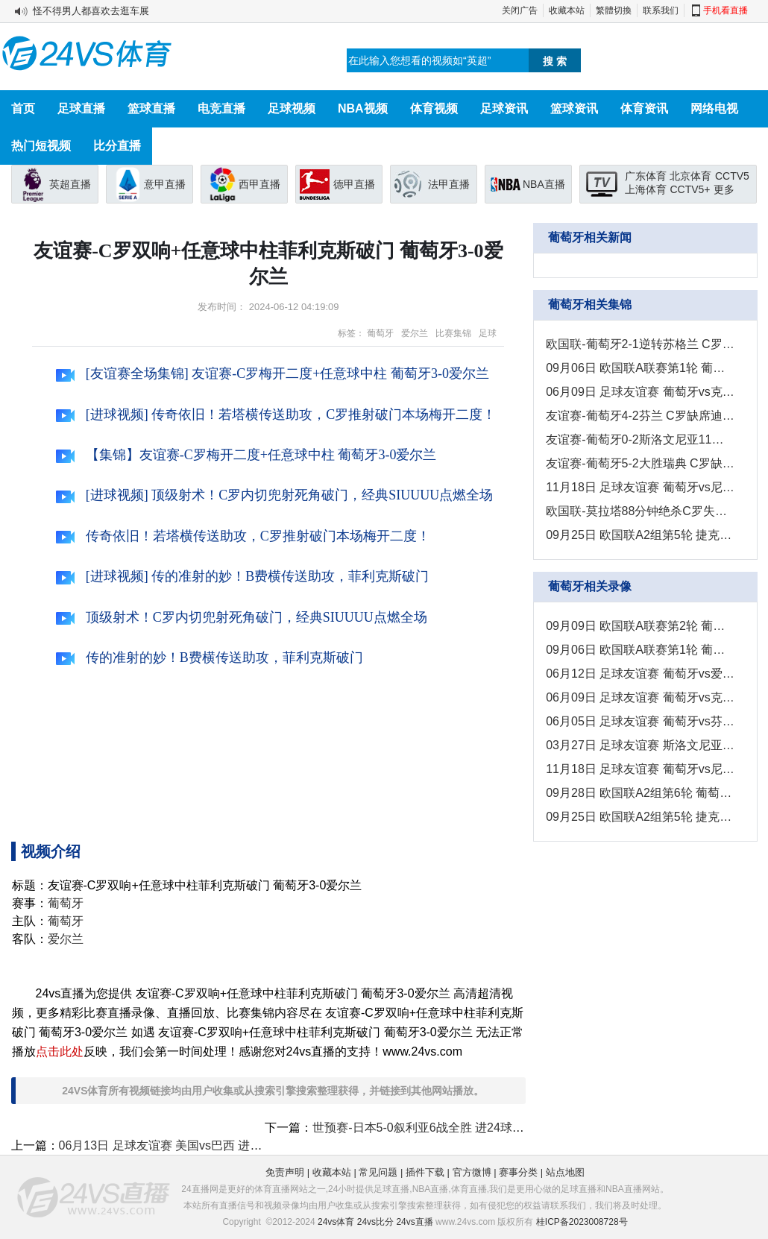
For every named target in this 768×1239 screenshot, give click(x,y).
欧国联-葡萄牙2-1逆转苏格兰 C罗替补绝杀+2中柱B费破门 (640, 344)
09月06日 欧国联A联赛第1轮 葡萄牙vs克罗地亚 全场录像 (640, 649)
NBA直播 (544, 184)
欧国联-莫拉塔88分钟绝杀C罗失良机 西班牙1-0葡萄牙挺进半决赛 (640, 511)
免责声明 (284, 1172)
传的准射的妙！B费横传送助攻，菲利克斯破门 (209, 657)
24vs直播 (414, 1222)
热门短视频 (41, 145)
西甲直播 (259, 184)
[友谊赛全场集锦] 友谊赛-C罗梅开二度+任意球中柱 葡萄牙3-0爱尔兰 (272, 373)
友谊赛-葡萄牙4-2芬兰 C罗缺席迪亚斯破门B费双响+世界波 (640, 415)
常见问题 (378, 1172)
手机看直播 (725, 10)
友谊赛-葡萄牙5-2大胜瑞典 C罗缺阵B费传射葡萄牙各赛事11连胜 (640, 463)
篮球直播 (151, 108)
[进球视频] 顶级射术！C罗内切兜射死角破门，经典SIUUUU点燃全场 (274, 495)
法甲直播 (449, 184)
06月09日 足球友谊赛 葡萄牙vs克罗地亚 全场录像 (640, 697)
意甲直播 (165, 184)
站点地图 (565, 1172)
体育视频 (434, 108)
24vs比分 (375, 1222)
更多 (724, 189)
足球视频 (291, 108)
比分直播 (117, 145)
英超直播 (70, 184)
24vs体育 (336, 1222)
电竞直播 (221, 108)
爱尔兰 (414, 333)
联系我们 (661, 10)
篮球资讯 (574, 108)
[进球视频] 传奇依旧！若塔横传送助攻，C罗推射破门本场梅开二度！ (276, 414)
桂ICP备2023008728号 (582, 1222)
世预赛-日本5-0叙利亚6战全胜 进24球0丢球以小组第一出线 (469, 1127)
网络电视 (714, 108)
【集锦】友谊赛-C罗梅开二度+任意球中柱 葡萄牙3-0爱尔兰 (246, 454)
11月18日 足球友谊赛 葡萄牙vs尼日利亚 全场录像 (640, 769)
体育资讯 (644, 108)
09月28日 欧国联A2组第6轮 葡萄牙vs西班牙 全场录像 (640, 792)
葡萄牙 (380, 333)
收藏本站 (567, 10)
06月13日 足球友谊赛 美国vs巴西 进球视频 (172, 1145)
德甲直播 (354, 184)
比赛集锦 (453, 333)
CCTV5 (732, 176)
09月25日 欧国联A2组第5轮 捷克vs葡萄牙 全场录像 (640, 816)
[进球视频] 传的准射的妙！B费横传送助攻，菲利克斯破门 (242, 576)
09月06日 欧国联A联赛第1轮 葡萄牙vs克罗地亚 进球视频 (640, 368)
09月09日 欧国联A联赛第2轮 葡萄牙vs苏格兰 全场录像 (640, 626)
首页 (23, 108)
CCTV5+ (690, 189)
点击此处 (60, 1051)
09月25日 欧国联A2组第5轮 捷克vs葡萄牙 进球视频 (640, 535)
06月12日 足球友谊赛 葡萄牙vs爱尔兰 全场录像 (640, 673)
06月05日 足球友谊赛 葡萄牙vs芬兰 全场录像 (640, 721)
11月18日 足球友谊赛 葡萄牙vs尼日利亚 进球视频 (640, 487)
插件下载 (425, 1172)
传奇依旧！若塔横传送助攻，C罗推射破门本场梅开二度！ (243, 536)
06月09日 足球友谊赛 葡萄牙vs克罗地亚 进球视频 (640, 391)
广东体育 (646, 176)
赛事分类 (518, 1172)
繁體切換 (614, 10)
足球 (488, 333)
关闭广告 (520, 10)
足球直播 (81, 108)
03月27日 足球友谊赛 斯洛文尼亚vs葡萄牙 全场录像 (640, 745)
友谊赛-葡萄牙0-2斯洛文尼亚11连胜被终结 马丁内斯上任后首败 (640, 439)
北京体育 (690, 176)
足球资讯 (504, 108)
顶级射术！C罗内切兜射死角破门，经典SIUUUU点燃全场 (241, 617)
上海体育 (646, 189)
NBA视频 (363, 108)
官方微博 (472, 1172)
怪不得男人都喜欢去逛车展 (91, 10)
